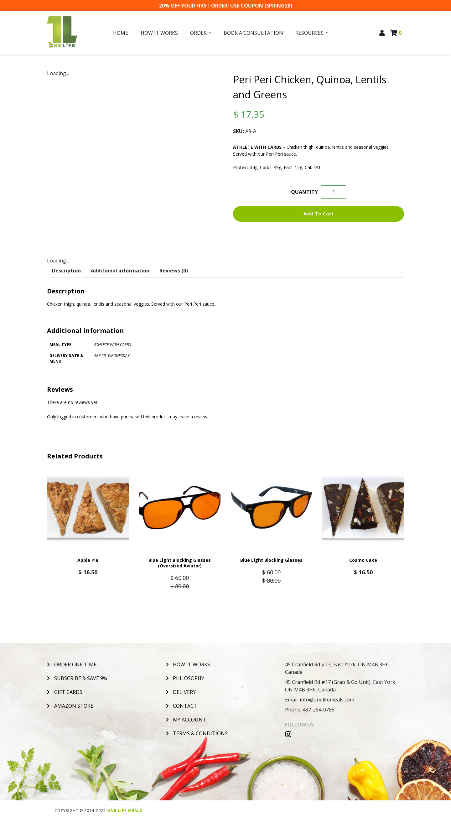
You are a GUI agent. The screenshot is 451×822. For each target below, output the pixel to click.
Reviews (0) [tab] (173, 270)
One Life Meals (124, 811)
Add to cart (318, 214)
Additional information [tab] (120, 270)
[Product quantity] (333, 192)
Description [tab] (66, 270)
